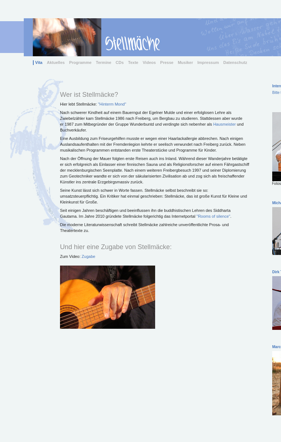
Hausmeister (224, 124)
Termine (103, 62)
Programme (80, 62)
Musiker (185, 62)
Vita (38, 62)
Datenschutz (235, 62)
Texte (133, 62)
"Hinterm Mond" (112, 104)
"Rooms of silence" (213, 216)
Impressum (208, 62)
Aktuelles (56, 62)
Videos (149, 62)
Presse (166, 62)
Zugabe (88, 256)
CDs (120, 62)
